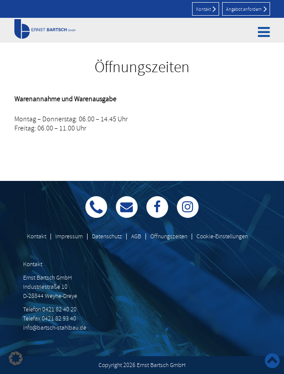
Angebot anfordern (246, 8)
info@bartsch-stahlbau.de (54, 327)
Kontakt (206, 8)
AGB (136, 236)
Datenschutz (107, 236)
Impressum (69, 236)
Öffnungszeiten (168, 236)
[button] (15, 358)
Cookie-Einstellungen (222, 236)
